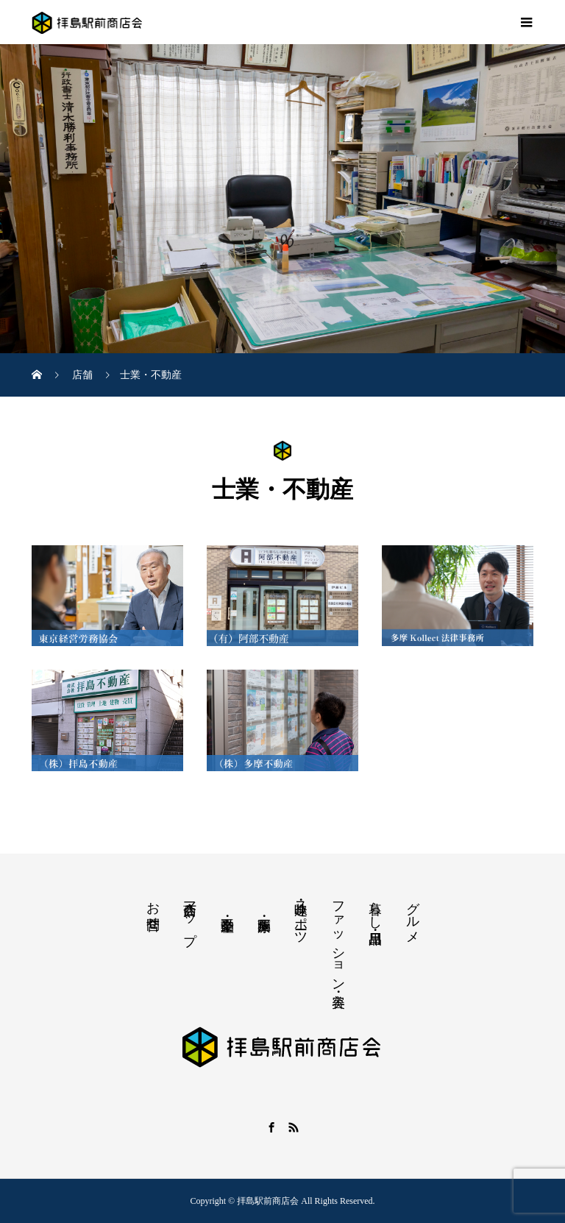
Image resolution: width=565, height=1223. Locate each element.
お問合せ (153, 908)
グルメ (412, 915)
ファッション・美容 (338, 939)
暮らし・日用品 (375, 908)
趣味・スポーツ (301, 915)
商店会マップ (189, 915)
